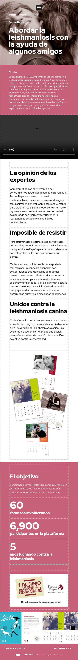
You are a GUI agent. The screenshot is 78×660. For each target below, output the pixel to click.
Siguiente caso (63, 648)
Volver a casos (15, 648)
